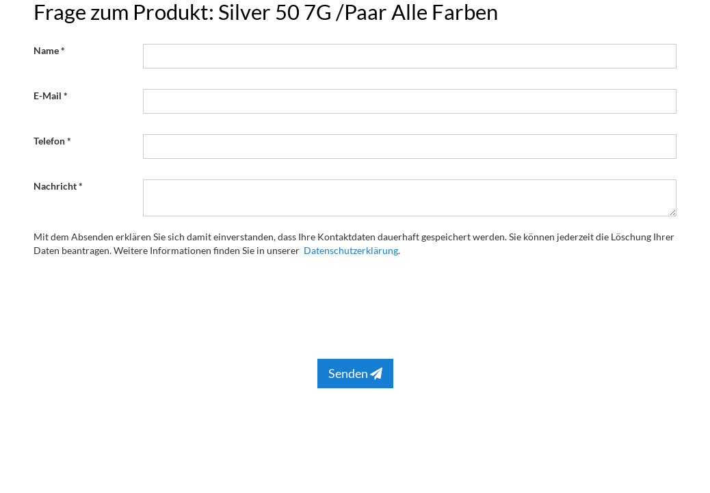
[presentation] (247, 304)
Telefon (49, 141)
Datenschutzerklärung (351, 250)
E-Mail (48, 95)
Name (46, 50)
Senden (355, 373)
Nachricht (55, 186)
